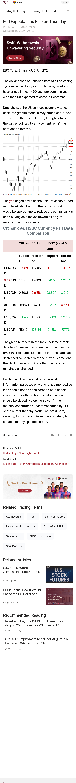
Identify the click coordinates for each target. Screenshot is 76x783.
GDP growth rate (40, 536)
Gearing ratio (14, 536)
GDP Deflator (14, 546)
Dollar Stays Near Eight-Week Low (24, 453)
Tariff (33, 516)
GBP (7, 280)
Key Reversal (14, 516)
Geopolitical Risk (53, 526)
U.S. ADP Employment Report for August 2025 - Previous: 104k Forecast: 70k (39, 641)
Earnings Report (55, 516)
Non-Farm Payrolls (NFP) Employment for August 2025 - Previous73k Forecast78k (34, 623)
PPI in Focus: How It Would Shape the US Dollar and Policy (22, 592)
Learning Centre (39, 11)
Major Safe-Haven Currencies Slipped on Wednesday (36, 463)
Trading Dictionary (14, 11)
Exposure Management (20, 526)
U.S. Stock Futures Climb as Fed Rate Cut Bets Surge (22, 570)
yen (11, 201)
